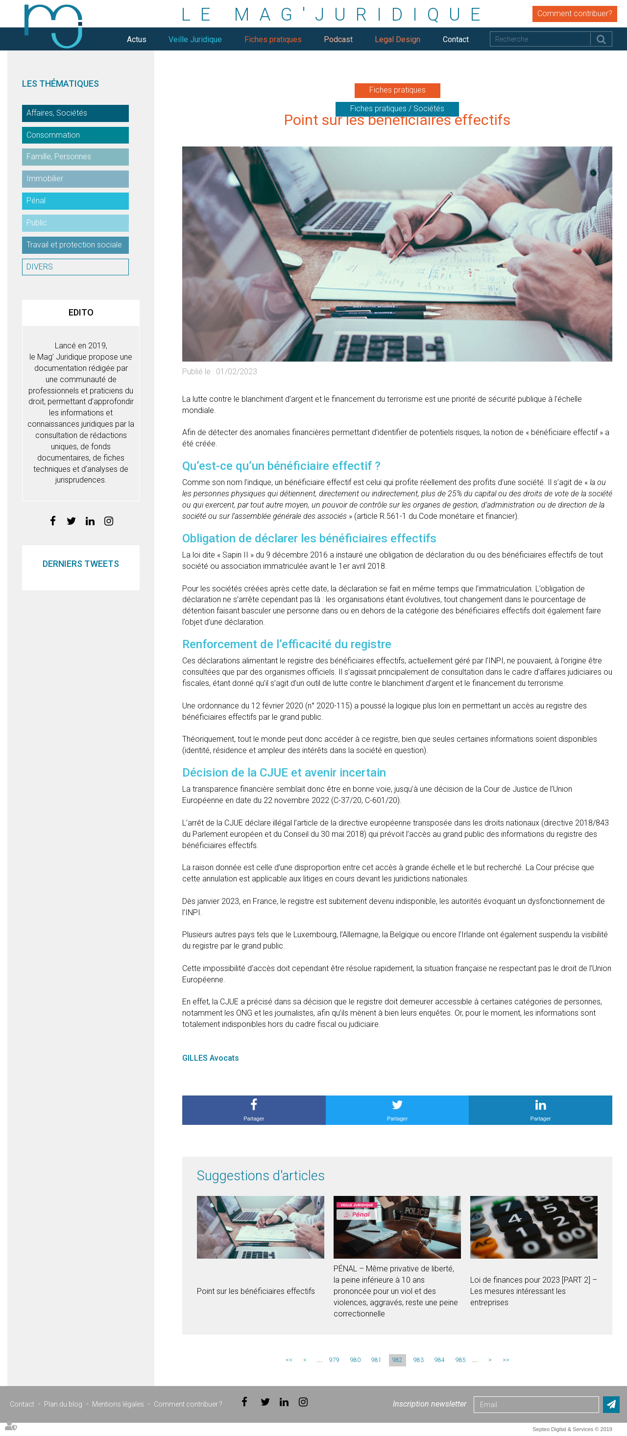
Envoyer (611, 1404)
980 (355, 1360)
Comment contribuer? (574, 13)
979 (334, 1360)
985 (461, 1360)
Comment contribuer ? (188, 1404)
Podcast (338, 39)
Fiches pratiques (273, 39)
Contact (456, 39)
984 (439, 1360)
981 (376, 1360)
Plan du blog (63, 1404)
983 (418, 1360)
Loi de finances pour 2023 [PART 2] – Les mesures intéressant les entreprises (533, 1291)
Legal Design (397, 39)
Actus (136, 39)
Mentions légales (118, 1404)
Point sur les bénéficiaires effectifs (256, 1291)
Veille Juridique (195, 39)
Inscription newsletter (429, 1404)
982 (397, 1360)
